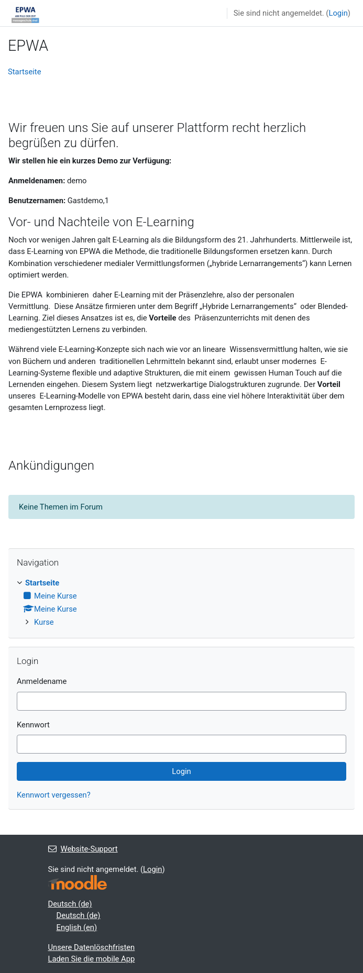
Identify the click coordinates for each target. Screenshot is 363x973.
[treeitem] (181, 602)
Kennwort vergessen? (54, 795)
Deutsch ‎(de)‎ (70, 904)
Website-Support (83, 849)
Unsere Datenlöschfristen (91, 947)
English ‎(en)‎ (77, 927)
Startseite (24, 71)
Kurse (44, 622)
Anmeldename (42, 681)
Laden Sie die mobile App (91, 959)
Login (337, 13)
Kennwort (33, 724)
